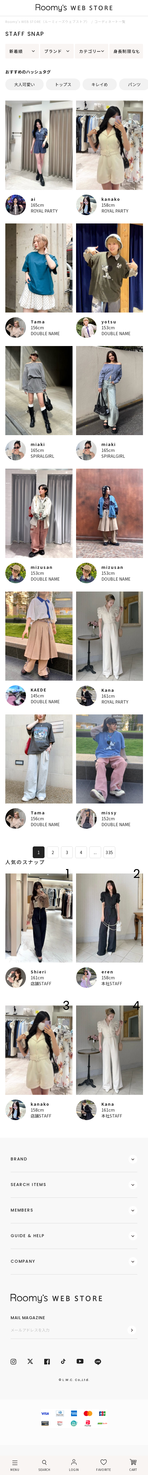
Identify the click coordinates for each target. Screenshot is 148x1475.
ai (33, 199)
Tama (38, 322)
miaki (38, 444)
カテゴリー (90, 51)
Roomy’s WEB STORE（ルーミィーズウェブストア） (47, 21)
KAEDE (39, 690)
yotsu (108, 322)
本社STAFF (111, 983)
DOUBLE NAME (45, 333)
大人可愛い (24, 84)
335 (109, 852)
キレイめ (99, 84)
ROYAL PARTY (44, 211)
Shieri (38, 972)
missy (109, 813)
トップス (63, 84)
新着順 (16, 51)
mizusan (42, 567)
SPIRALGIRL (42, 456)
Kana (107, 690)
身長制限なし (127, 51)
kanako (110, 199)
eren (107, 972)
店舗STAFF (41, 983)
